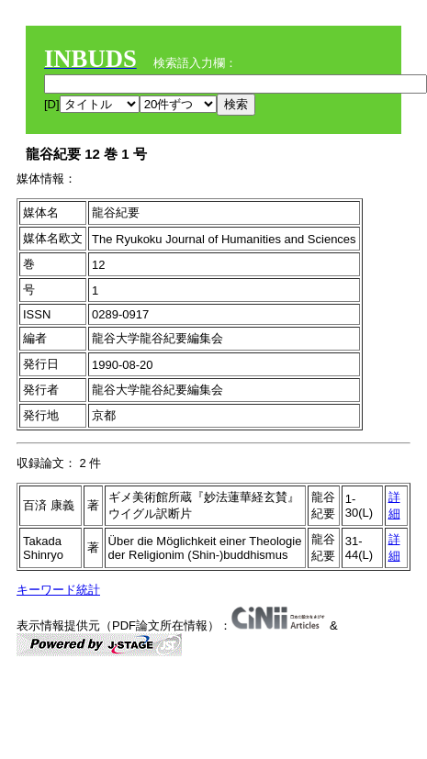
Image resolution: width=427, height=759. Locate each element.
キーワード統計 (58, 590)
